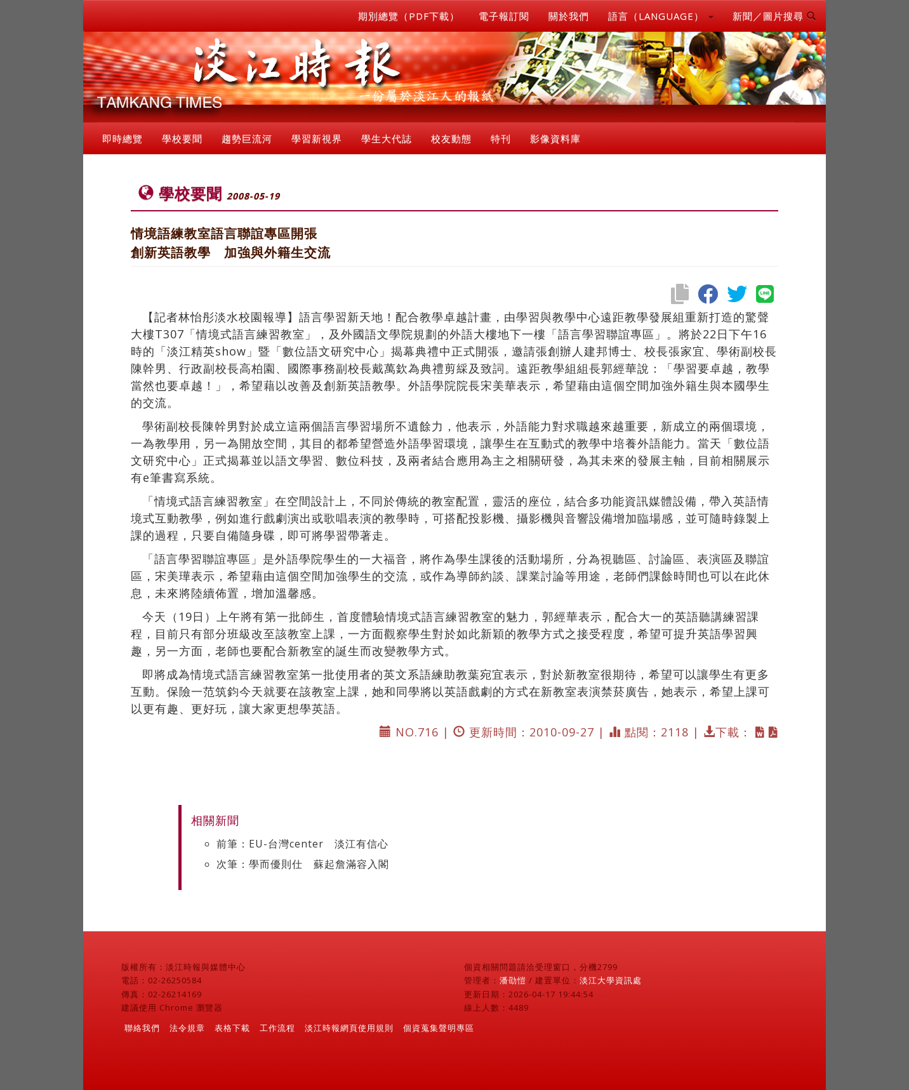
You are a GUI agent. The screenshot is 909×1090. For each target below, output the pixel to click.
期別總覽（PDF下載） (409, 16)
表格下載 (232, 1028)
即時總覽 (122, 138)
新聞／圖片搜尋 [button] (774, 16)
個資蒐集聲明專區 (438, 1028)
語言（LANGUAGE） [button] (660, 16)
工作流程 (277, 1028)
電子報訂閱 (504, 16)
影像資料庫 (555, 138)
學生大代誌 (386, 138)
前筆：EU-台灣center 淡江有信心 (302, 844)
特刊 (501, 138)
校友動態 (451, 138)
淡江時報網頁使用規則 (349, 1028)
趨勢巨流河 (247, 138)
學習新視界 (316, 138)
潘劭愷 (513, 980)
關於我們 (568, 16)
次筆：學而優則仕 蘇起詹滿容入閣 (302, 864)
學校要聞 (182, 138)
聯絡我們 (142, 1028)
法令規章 (187, 1028)
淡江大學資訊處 (611, 980)
